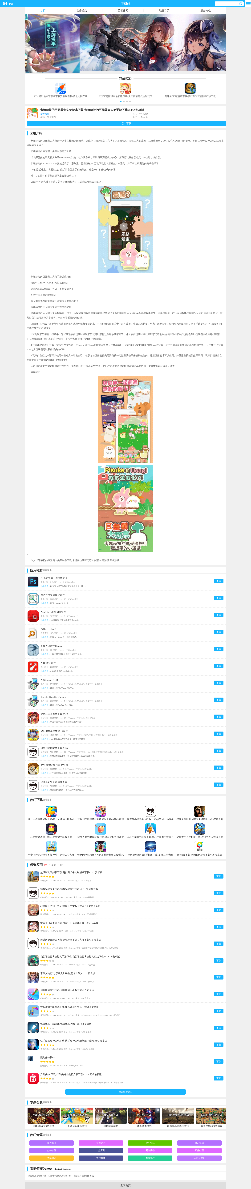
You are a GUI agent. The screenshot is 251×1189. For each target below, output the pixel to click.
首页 (42, 10)
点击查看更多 (125, 1092)
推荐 (45, 865)
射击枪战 (205, 10)
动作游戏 (82, 10)
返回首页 (125, 1185)
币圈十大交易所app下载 (59, 1176)
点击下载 (126, 123)
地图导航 (164, 10)
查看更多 (47, 570)
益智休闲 (123, 10)
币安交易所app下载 (37, 1176)
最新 (53, 865)
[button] (120, 101)
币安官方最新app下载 (83, 1176)
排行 (62, 865)
